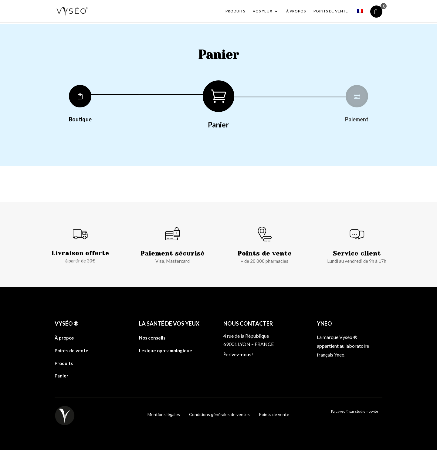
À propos (296, 11)
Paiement (356, 119)
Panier (61, 375)
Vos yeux (263, 11)
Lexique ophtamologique (165, 350)
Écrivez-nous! (238, 354)
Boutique (80, 119)
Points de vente (330, 11)
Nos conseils (152, 337)
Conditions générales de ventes (219, 414)
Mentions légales (163, 414)
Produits (235, 11)
